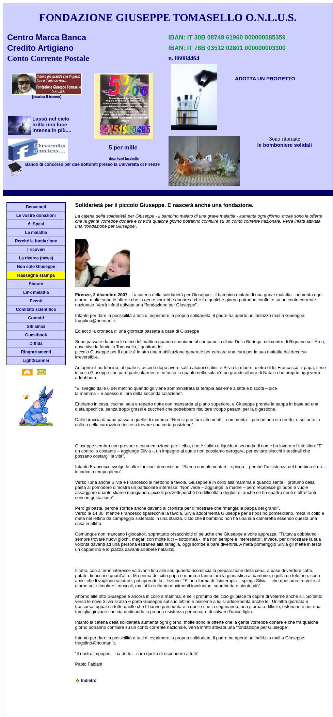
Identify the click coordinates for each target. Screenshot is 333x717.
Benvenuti (36, 207)
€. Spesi (36, 224)
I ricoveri (36, 249)
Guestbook (36, 335)
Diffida (36, 343)
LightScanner (35, 360)
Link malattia (36, 292)
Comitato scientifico (36, 309)
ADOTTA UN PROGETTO (265, 78)
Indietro (86, 680)
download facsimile (124, 158)
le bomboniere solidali (284, 145)
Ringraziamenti (36, 352)
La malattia (36, 232)
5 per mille (124, 147)
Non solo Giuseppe (36, 266)
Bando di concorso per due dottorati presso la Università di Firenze (92, 164)
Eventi (36, 301)
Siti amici (36, 326)
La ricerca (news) (36, 258)
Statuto (36, 284)
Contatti (36, 318)
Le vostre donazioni (36, 215)
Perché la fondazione (36, 241)
